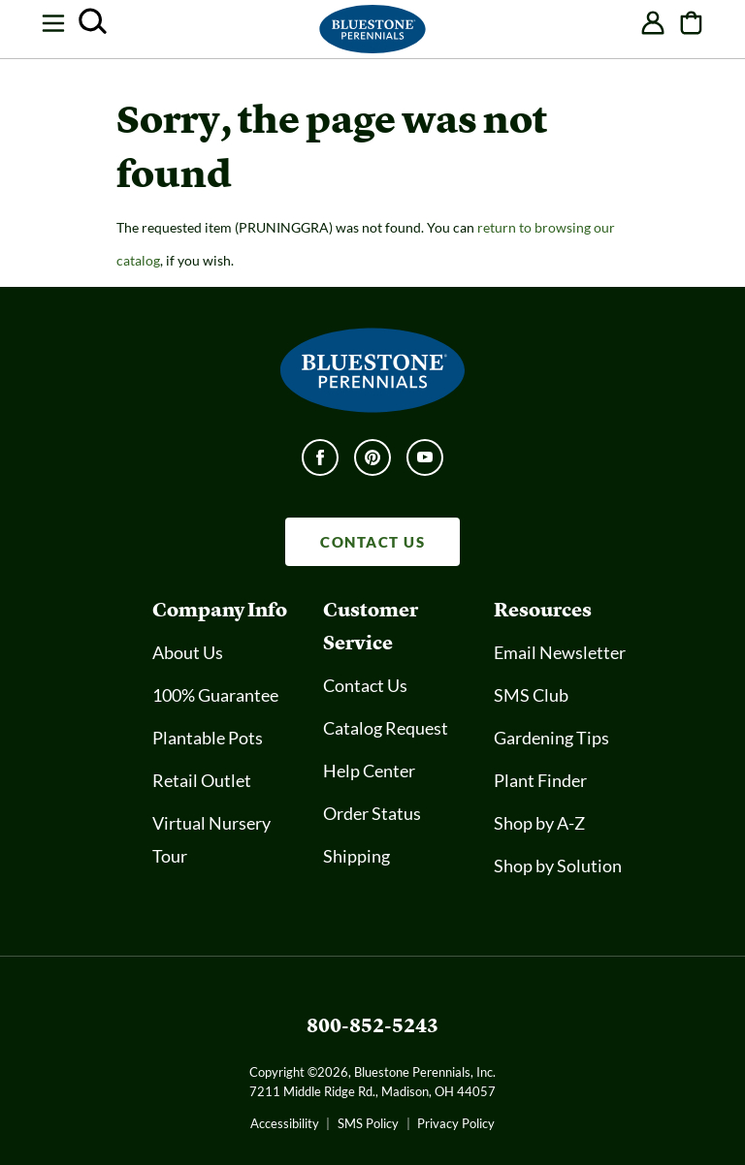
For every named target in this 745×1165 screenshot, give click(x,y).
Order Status (372, 813)
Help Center (369, 770)
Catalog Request (385, 728)
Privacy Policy (456, 1123)
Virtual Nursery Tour (211, 839)
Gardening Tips (551, 737)
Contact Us (365, 685)
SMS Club (531, 695)
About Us (187, 652)
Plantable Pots (207, 737)
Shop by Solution (558, 865)
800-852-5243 (372, 1025)
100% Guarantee (215, 695)
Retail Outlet (201, 780)
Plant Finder (540, 780)
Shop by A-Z (539, 823)
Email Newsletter (560, 652)
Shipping (356, 855)
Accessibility (284, 1123)
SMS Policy (368, 1123)
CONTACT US (372, 542)
